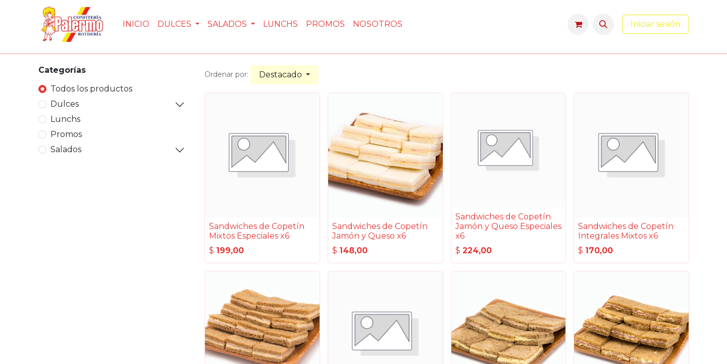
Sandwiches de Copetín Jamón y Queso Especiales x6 (508, 226)
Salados (65, 149)
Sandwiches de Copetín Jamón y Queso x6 (380, 231)
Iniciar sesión (656, 24)
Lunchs (65, 119)
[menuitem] (136, 24)
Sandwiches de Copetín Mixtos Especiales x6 (256, 231)
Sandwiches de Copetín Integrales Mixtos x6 (625, 231)
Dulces (64, 104)
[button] (603, 24)
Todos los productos (91, 89)
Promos (66, 134)
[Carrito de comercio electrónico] (578, 24)
